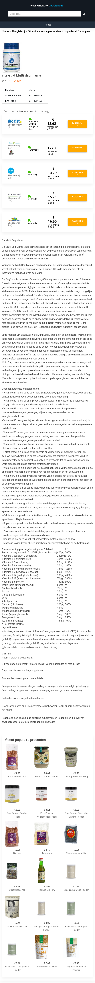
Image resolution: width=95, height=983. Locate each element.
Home (48, 24)
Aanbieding (77, 124)
